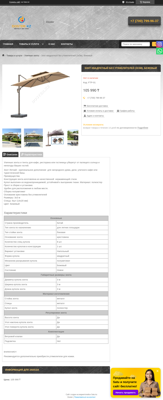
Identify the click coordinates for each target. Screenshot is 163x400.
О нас (51, 44)
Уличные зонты (31, 55)
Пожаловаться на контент (84, 397)
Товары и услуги (29, 44)
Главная (8, 44)
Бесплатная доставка (97, 106)
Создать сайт (14, 2)
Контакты (67, 44)
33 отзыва (130, 2)
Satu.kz (94, 394)
